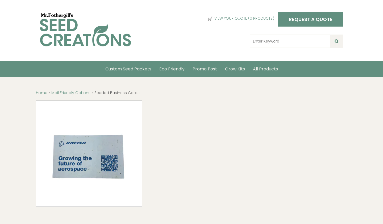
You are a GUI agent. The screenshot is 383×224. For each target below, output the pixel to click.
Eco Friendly (172, 69)
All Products (265, 69)
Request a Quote (310, 19)
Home (42, 92)
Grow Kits (235, 69)
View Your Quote (244, 18)
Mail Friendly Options (70, 92)
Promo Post (205, 69)
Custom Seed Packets (128, 69)
